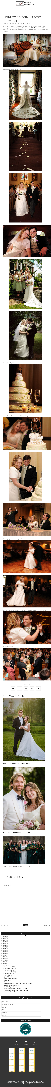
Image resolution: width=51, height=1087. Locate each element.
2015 (4, 955)
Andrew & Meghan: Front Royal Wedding (16, 988)
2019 (4, 948)
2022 (4, 943)
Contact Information (10, 992)
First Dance (7, 980)
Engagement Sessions (8, 1004)
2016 (4, 953)
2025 (4, 938)
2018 (4, 950)
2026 (4, 937)
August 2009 (8, 973)
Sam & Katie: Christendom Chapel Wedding (16, 990)
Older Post (47, 925)
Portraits (4, 1012)
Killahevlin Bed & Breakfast (37, 28)
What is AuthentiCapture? (11, 985)
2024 (4, 940)
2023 (4, 942)
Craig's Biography (9, 987)
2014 (4, 957)
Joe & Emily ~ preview (10, 978)
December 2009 (9, 967)
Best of (4, 1007)
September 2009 (9, 972)
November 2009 (9, 968)
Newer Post (4, 925)
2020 (4, 947)
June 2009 (7, 977)
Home (26, 925)
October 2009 (8, 970)
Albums (4, 1015)
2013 (4, 958)
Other (3, 1010)
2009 (4, 965)
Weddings (27, 23)
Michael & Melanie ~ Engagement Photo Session (18, 983)
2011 (4, 962)
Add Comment (17, 23)
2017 (4, 952)
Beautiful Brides (8, 982)
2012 (4, 960)
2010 (4, 963)
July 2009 (7, 975)
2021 (4, 945)
